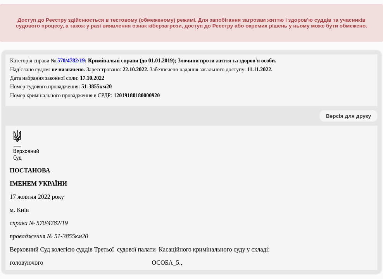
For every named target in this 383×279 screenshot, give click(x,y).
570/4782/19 (71, 61)
